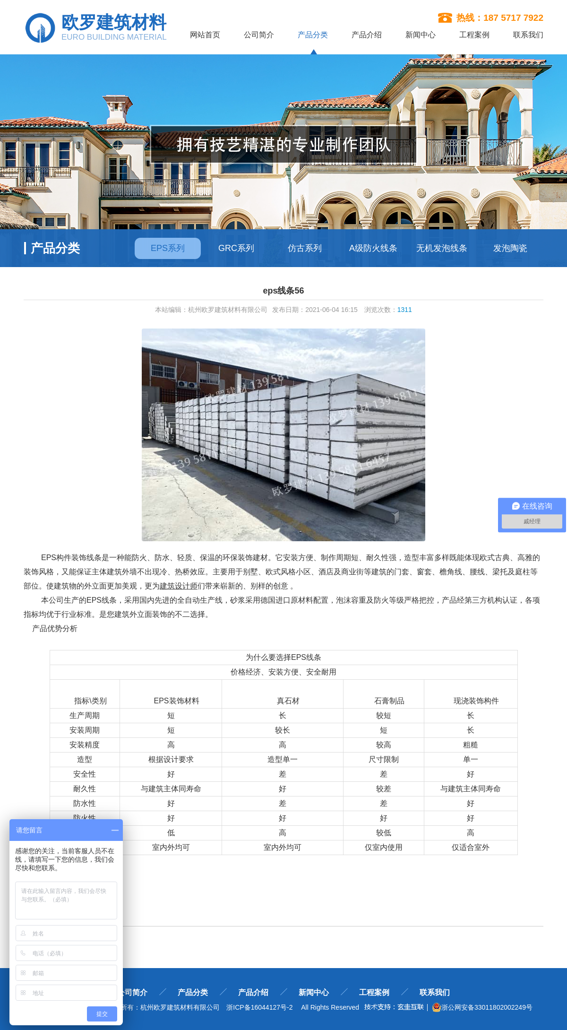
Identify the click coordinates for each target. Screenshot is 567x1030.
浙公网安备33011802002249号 (482, 1007)
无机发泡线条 (441, 248)
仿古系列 (305, 248)
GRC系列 (236, 248)
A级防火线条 (373, 248)
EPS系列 (168, 248)
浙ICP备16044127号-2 (259, 1007)
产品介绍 (367, 35)
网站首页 (205, 35)
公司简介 (259, 35)
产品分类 (313, 35)
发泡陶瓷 (510, 248)
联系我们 (528, 35)
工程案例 (474, 35)
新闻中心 (420, 35)
